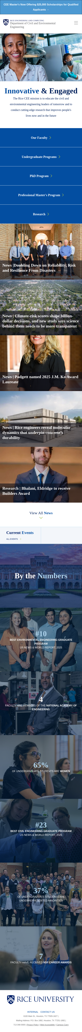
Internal (32, 1012)
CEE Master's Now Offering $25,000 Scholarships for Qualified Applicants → (41, 7)
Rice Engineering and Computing (27, 21)
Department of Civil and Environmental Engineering (33, 25)
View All (41, 513)
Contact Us (48, 1012)
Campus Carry (62, 1025)
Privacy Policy (33, 1025)
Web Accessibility (47, 1025)
